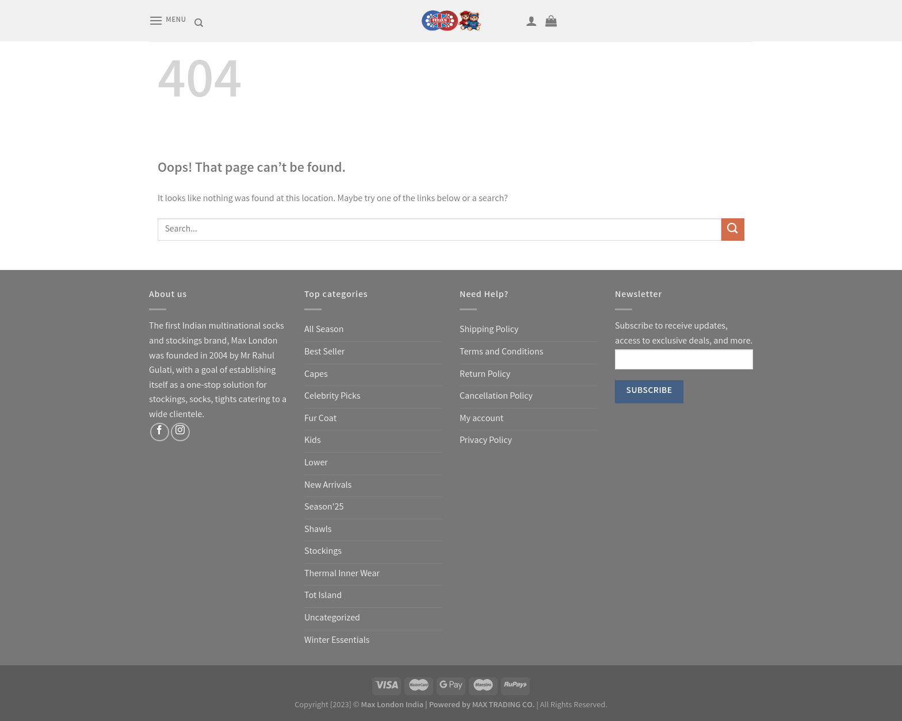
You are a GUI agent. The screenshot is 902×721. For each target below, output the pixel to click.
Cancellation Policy (496, 396)
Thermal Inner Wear (342, 574)
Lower (316, 463)
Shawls (317, 530)
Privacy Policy (486, 441)
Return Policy (485, 374)
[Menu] (167, 20)
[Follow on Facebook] (159, 432)
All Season (323, 330)
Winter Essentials (336, 640)
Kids (312, 441)
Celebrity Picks (332, 396)
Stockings (323, 551)
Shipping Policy (489, 330)
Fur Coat (320, 419)
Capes (316, 374)
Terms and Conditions (501, 352)
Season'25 (323, 507)
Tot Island (323, 596)
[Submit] (732, 229)
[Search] (198, 23)
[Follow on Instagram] (180, 432)
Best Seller (324, 352)
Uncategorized (332, 618)
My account (481, 419)
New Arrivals (327, 485)
